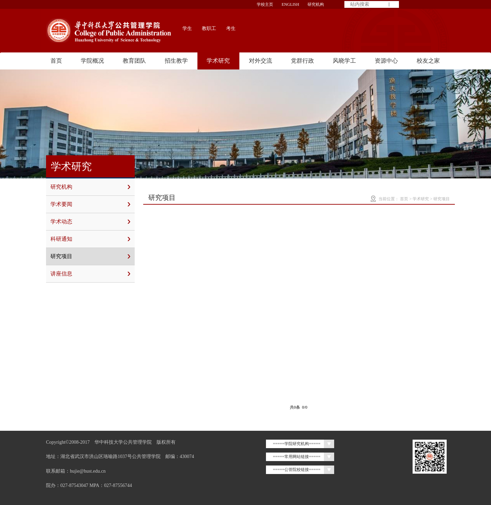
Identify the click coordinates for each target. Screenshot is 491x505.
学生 (187, 28)
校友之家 (428, 61)
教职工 (209, 28)
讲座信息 (90, 274)
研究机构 (316, 4)
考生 (231, 28)
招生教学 (176, 61)
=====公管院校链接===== (297, 469)
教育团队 (134, 61)
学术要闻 (90, 204)
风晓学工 (344, 61)
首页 (56, 61)
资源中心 (386, 61)
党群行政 (302, 61)
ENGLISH (290, 4)
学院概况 (92, 61)
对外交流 (260, 61)
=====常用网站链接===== (297, 456)
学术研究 (218, 61)
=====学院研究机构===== (297, 443)
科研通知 (90, 239)
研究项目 (90, 256)
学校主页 (265, 4)
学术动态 (90, 222)
